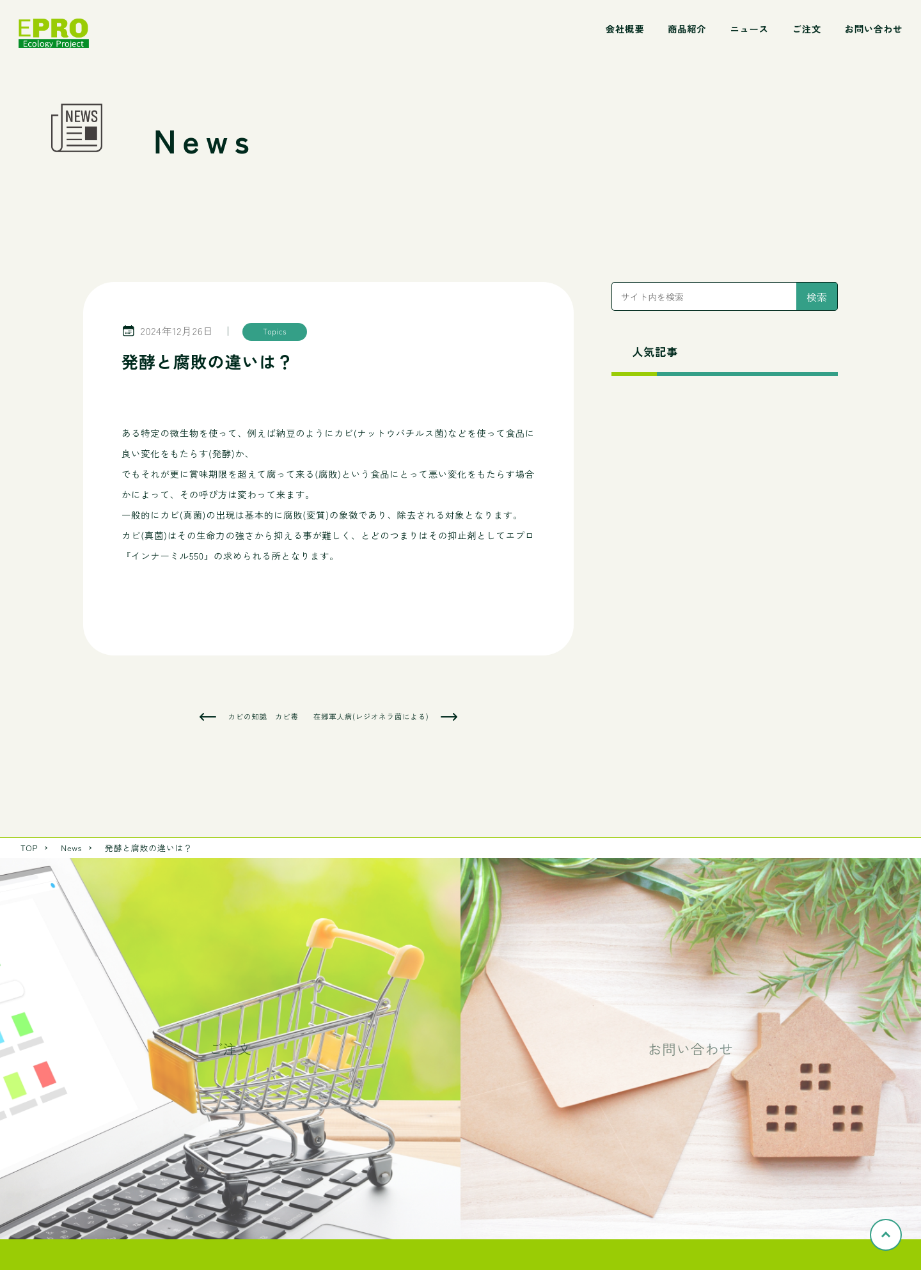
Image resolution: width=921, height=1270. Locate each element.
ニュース (749, 28)
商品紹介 (687, 28)
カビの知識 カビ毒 (263, 716)
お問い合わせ (874, 28)
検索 (817, 296)
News (71, 848)
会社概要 (625, 28)
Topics (275, 331)
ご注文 (806, 28)
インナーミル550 (167, 555)
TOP (29, 848)
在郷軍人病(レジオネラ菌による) (371, 716)
